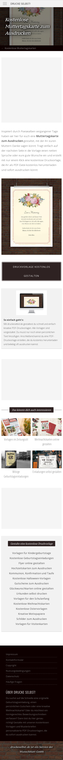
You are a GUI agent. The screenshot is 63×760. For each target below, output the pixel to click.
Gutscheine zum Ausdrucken (31, 583)
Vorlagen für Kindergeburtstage (31, 553)
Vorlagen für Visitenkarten (32, 624)
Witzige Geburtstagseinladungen (16, 471)
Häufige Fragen (14, 681)
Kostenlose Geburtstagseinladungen (32, 558)
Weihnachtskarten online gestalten (47, 439)
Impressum (12, 654)
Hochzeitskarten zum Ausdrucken (31, 568)
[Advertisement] (31, 90)
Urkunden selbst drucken (31, 593)
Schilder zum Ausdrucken (31, 619)
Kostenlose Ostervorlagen (31, 608)
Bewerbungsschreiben (34, 714)
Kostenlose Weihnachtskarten (31, 603)
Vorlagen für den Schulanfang (31, 598)
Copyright (11, 665)
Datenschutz (12, 676)
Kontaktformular (15, 659)
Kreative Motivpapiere (31, 613)
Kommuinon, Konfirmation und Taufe (31, 573)
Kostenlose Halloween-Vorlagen (31, 578)
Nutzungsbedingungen (18, 670)
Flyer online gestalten (32, 563)
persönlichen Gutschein (18, 706)
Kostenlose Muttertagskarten (20, 48)
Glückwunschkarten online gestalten (32, 588)
